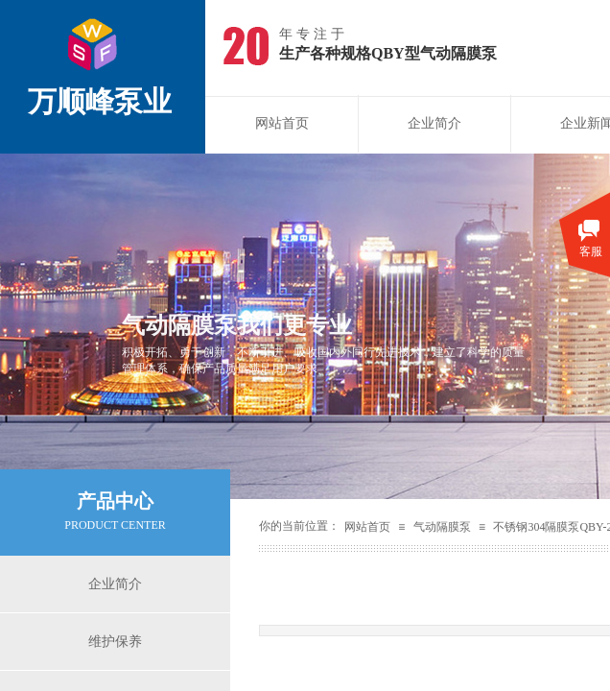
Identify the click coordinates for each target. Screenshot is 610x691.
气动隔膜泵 (442, 527)
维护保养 (115, 641)
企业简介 (434, 123)
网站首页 (282, 123)
